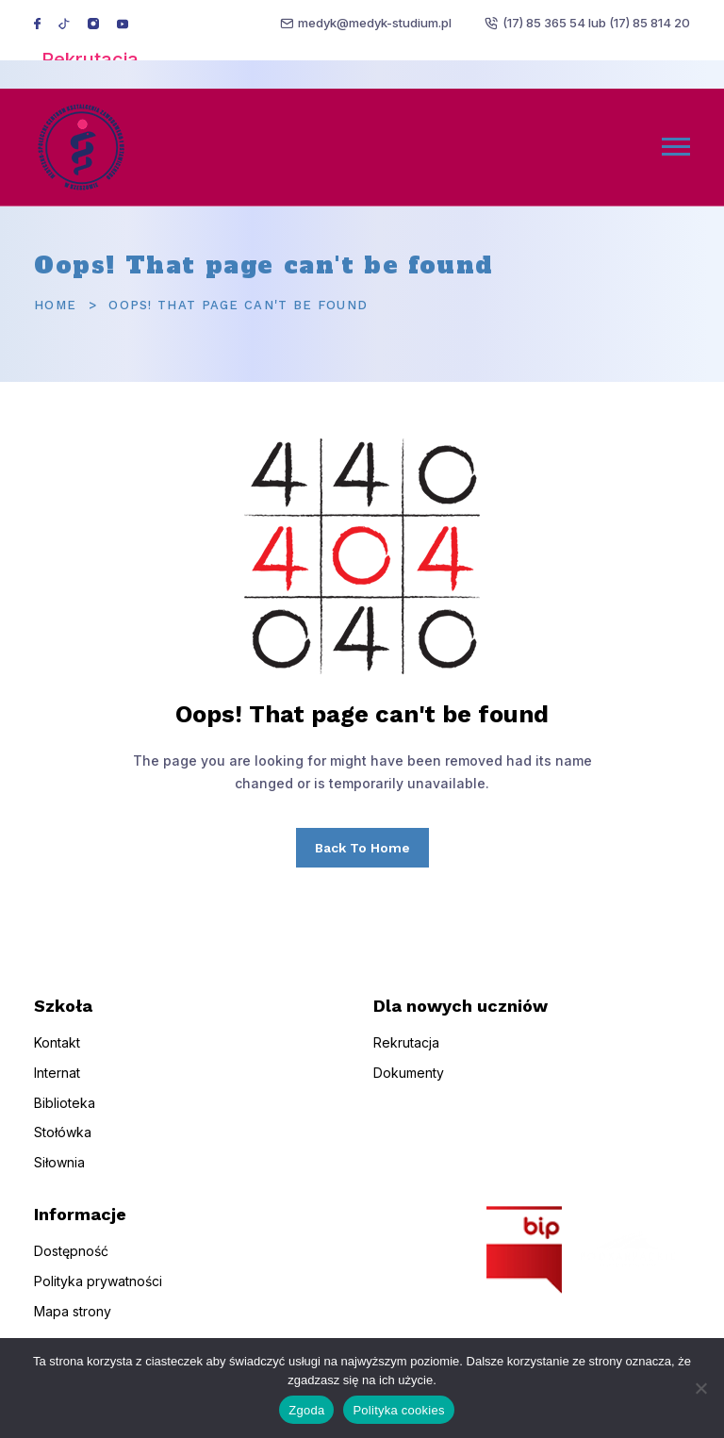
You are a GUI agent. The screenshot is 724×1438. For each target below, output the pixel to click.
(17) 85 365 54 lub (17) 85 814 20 (596, 22)
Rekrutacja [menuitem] (406, 1057)
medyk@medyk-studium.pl (375, 22)
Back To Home (362, 847)
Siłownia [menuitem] (59, 1177)
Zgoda (306, 1410)
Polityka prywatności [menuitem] (98, 1295)
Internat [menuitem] (57, 1087)
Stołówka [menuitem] (62, 1147)
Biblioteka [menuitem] (64, 1117)
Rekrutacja (90, 59)
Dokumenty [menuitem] (408, 1087)
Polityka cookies (398, 1410)
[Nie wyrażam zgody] (700, 1388)
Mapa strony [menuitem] (72, 1325)
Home (55, 305)
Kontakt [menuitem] (57, 1057)
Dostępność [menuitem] (71, 1266)
